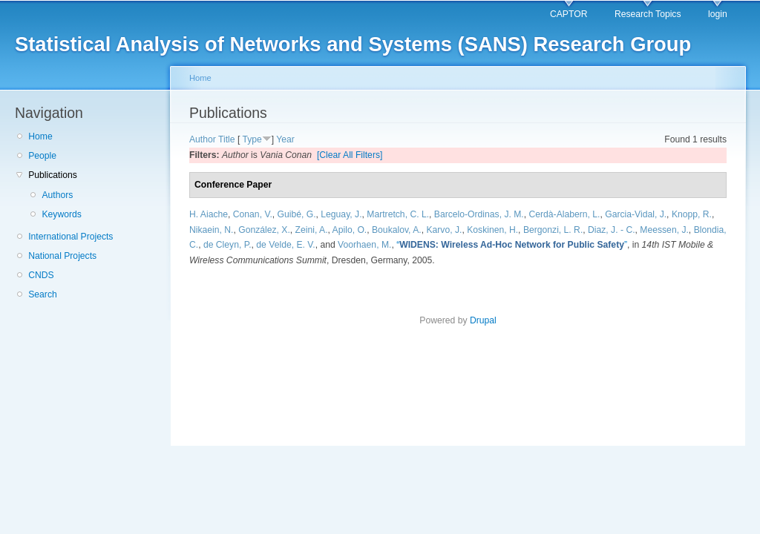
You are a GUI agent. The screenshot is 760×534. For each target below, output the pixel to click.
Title (226, 139)
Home (40, 136)
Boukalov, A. (397, 230)
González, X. (264, 230)
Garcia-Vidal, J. (635, 214)
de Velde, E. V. (285, 245)
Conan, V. (252, 214)
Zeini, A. (311, 230)
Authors (57, 195)
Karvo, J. (444, 230)
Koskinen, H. (492, 230)
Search (42, 294)
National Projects (62, 256)
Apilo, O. (349, 230)
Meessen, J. (664, 230)
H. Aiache (208, 214)
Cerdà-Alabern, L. (564, 214)
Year (285, 139)
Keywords (61, 214)
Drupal (483, 320)
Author (202, 139)
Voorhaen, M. (364, 245)
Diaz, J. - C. (611, 230)
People (42, 156)
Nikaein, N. (211, 230)
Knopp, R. (692, 214)
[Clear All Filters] (350, 155)
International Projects (70, 236)
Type (251, 139)
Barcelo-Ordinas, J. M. (479, 214)
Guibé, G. (297, 214)
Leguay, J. (341, 214)
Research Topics (648, 14)
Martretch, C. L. (398, 214)
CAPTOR (568, 14)
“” (511, 245)
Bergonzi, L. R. (553, 230)
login (717, 14)
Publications (52, 175)
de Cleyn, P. (227, 245)
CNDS (40, 275)
